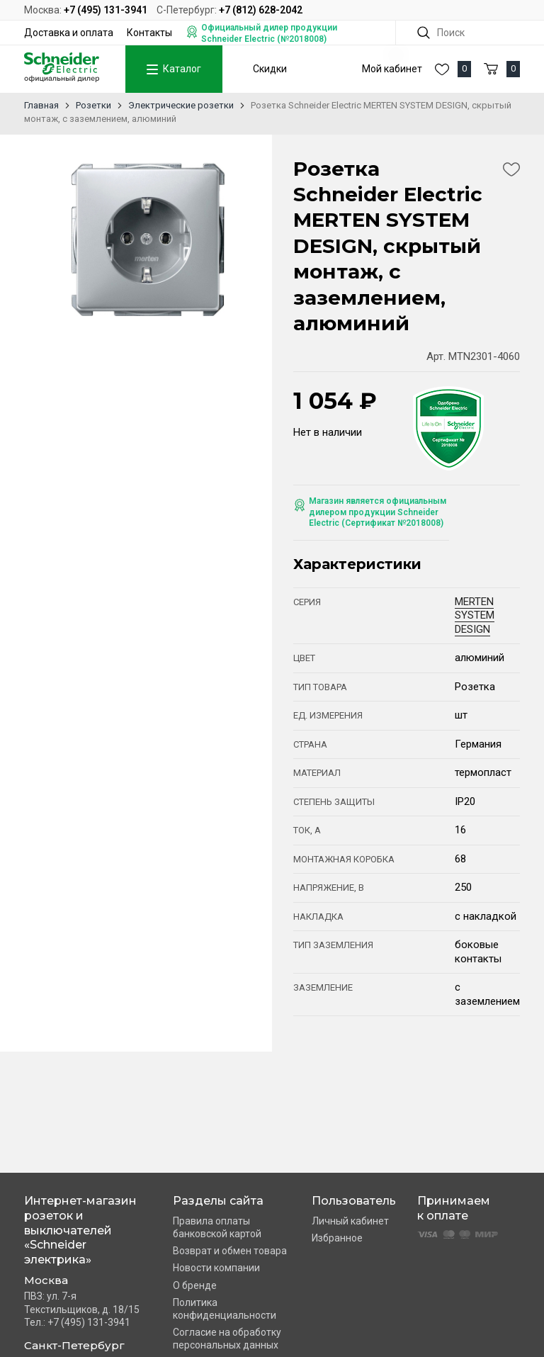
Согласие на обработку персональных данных (227, 1339)
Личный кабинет (350, 1221)
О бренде (195, 1285)
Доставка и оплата (68, 32)
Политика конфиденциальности (224, 1309)
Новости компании (216, 1267)
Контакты (149, 32)
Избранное (337, 1238)
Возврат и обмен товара (230, 1250)
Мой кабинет (392, 68)
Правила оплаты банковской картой (217, 1227)
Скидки (270, 68)
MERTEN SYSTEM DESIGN (474, 615)
